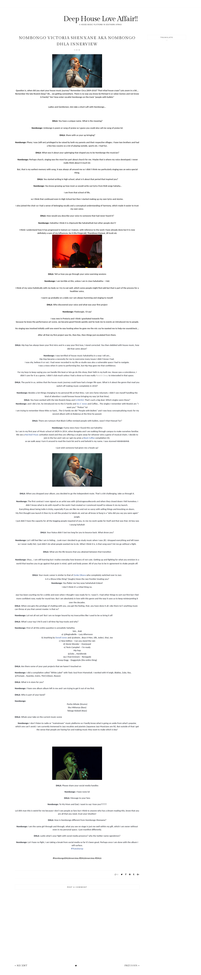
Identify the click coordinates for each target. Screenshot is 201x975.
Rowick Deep (102, 375)
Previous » (131, 965)
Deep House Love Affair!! (100, 19)
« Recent (21, 965)
